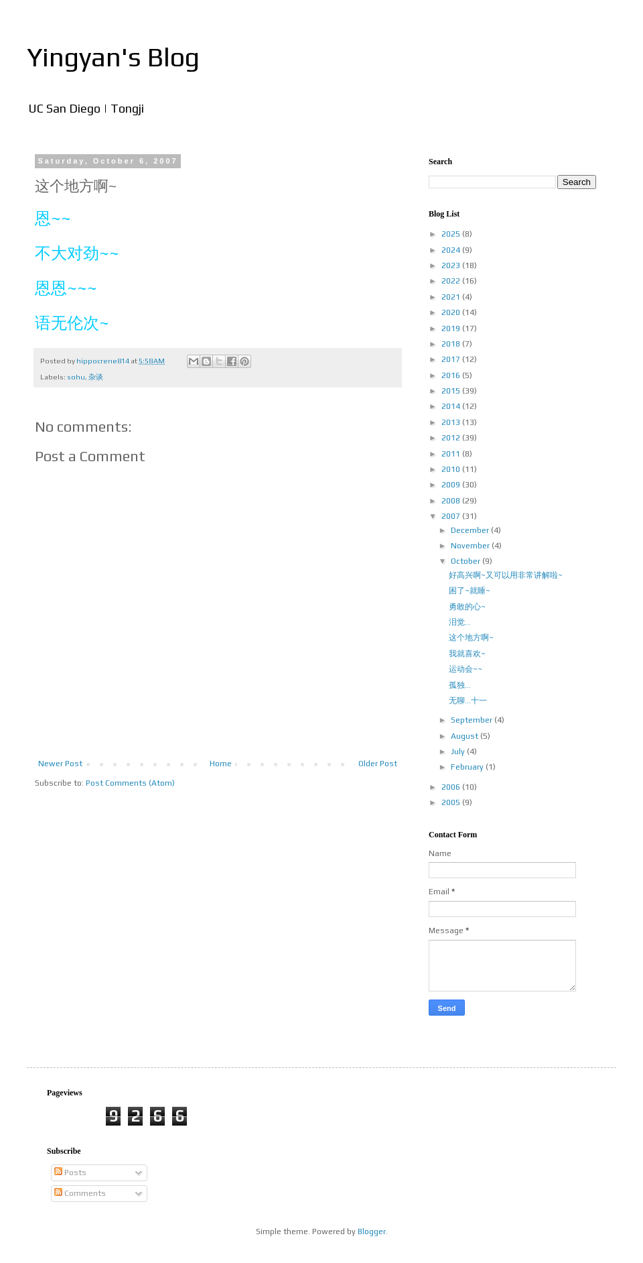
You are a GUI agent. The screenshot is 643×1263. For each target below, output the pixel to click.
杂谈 (95, 377)
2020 (451, 312)
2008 (451, 500)
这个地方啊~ (471, 637)
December (471, 530)
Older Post (377, 763)
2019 (451, 328)
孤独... (460, 685)
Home (221, 763)
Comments (80, 1193)
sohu (76, 377)
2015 (451, 391)
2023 (451, 265)
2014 (451, 406)
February (468, 767)
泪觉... (460, 622)
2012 (451, 437)
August (465, 736)
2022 (451, 281)
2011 (451, 454)
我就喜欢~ (467, 653)
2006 (451, 787)
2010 (451, 469)
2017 (451, 359)
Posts (70, 1172)
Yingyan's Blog (113, 57)
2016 (451, 375)
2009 (451, 484)
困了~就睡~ (469, 590)
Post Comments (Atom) (130, 783)
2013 (451, 422)
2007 (451, 516)
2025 (451, 234)
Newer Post (60, 763)
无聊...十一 (468, 700)
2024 (451, 250)
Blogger (372, 1231)
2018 (451, 344)
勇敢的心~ (467, 606)
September (472, 720)
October (466, 561)
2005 (451, 802)
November (471, 545)
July (459, 751)
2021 (451, 297)
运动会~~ (465, 669)
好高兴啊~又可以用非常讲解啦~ (506, 575)
